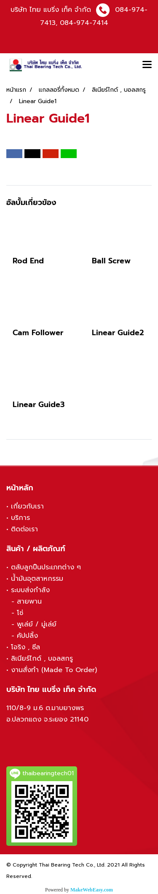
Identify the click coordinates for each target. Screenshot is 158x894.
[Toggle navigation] (147, 65)
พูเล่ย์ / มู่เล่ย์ (36, 624)
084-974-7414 (84, 23)
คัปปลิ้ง (27, 636)
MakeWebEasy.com (91, 890)
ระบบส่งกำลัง (30, 590)
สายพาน (29, 601)
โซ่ (20, 613)
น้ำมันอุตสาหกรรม (37, 579)
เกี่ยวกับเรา (27, 506)
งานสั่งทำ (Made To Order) (54, 670)
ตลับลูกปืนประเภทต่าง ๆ (46, 567)
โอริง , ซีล (25, 647)
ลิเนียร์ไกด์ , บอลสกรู (42, 658)
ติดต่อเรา (24, 529)
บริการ (20, 518)
